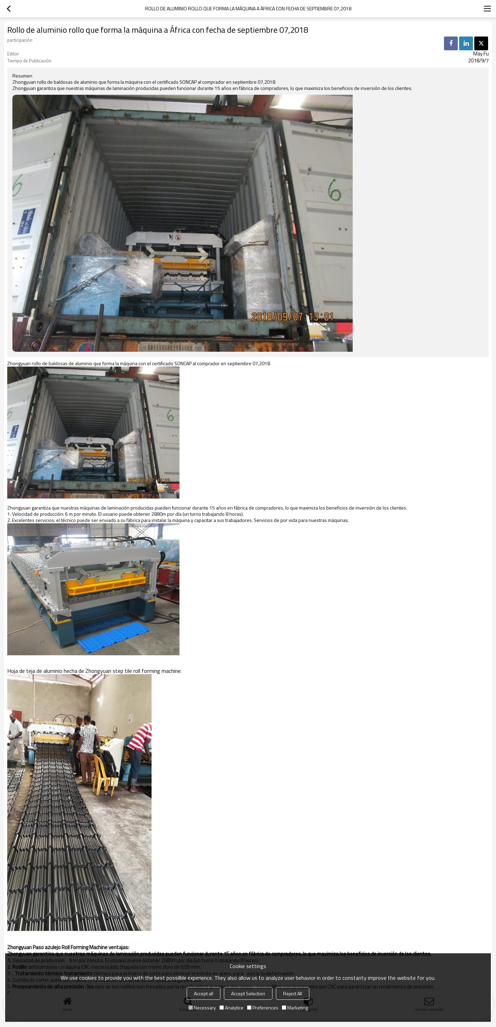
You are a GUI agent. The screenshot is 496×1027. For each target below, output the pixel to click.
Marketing (295, 1007)
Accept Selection (248, 993)
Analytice (231, 1007)
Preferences (262, 1007)
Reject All (292, 993)
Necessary (202, 1007)
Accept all (203, 993)
